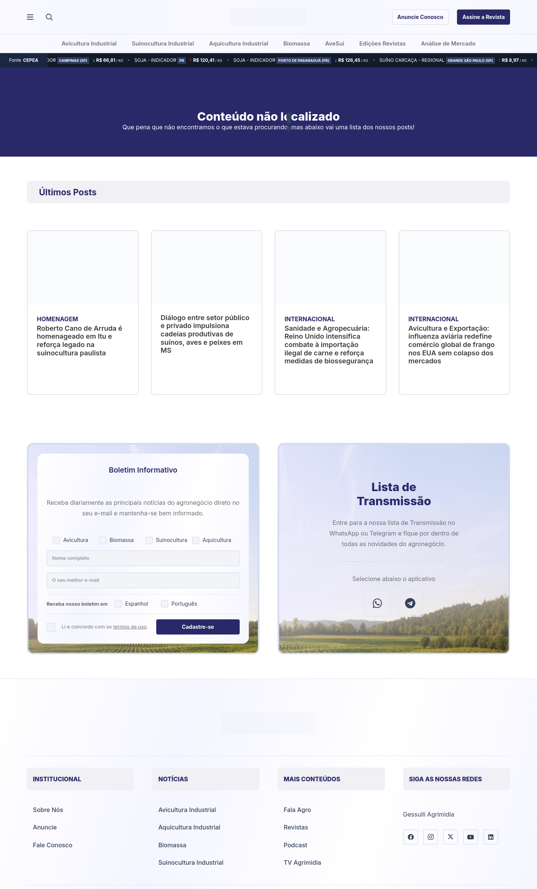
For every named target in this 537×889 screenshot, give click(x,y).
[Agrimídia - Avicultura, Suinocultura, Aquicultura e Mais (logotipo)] (268, 17)
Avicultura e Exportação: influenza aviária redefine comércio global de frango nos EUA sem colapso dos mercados (451, 344)
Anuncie (45, 827)
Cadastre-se (198, 627)
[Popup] (30, 17)
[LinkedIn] (490, 837)
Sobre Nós (48, 810)
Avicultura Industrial (187, 810)
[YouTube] (470, 837)
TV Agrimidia (302, 862)
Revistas (296, 827)
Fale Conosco (52, 845)
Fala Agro (297, 810)
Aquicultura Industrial (189, 827)
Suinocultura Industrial (190, 862)
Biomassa (172, 845)
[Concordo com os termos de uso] (51, 627)
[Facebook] (410, 837)
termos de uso (130, 627)
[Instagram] (430, 837)
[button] (49, 17)
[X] (450, 837)
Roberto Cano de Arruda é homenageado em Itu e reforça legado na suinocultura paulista (79, 340)
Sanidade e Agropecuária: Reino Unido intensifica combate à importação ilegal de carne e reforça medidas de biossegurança (328, 344)
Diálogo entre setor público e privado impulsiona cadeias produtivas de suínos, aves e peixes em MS (204, 333)
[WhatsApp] (377, 603)
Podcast (295, 845)
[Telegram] (410, 603)
